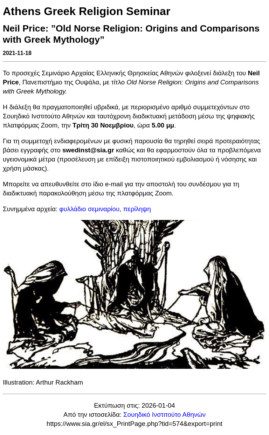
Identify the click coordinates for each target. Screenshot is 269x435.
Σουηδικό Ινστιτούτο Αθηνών (164, 414)
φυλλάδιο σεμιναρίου (89, 209)
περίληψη (137, 209)
